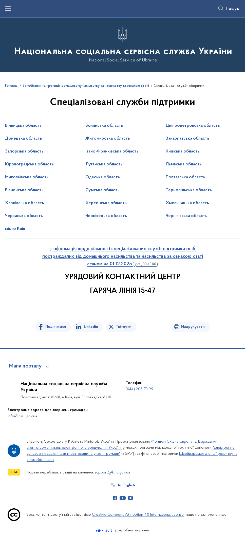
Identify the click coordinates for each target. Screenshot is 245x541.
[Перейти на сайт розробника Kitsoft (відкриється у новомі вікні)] (104, 530)
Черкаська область (24, 216)
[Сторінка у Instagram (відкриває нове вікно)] (130, 498)
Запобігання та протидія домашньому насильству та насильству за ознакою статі (86, 86)
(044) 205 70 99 (139, 389)
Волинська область (104, 125)
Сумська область (102, 190)
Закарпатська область (187, 138)
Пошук (232, 9)
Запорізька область (24, 151)
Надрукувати (193, 327)
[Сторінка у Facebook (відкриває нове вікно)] (115, 498)
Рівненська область (24, 190)
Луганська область (104, 164)
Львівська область (184, 164)
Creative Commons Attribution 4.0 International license (138, 515)
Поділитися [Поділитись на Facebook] (55, 327)
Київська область (183, 151)
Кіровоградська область (29, 164)
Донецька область (23, 138)
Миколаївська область (27, 177)
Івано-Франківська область (112, 151)
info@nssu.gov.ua (22, 416)
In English (126, 485)
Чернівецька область (106, 216)
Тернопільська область (189, 190)
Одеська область (102, 177)
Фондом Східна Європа (171, 442)
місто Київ (15, 229)
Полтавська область (185, 177)
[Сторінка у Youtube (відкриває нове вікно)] (123, 498)
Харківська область (24, 203)
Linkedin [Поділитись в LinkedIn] (91, 327)
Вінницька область (23, 125)
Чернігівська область (186, 216)
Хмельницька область (187, 203)
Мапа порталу (25, 366)
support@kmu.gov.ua (112, 472)
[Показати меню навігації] (8, 9)
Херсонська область (106, 203)
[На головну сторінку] (122, 45)
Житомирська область (107, 138)
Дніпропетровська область (193, 125)
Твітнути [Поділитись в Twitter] (123, 327)
